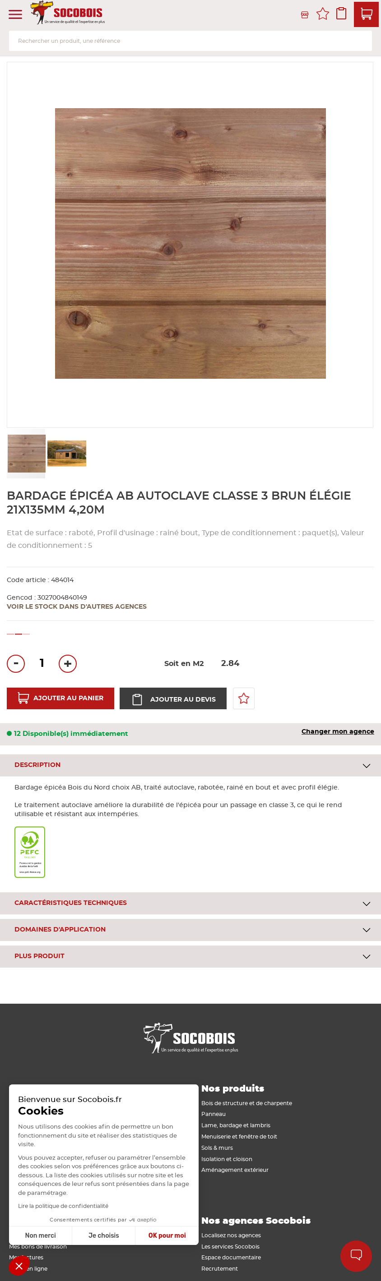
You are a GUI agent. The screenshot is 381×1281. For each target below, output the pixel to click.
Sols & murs (217, 1148)
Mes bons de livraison (38, 1246)
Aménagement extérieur (235, 1170)
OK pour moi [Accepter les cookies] (95, 1236)
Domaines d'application (60, 930)
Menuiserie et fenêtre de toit (239, 1136)
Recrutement (219, 1269)
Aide (356, 1256)
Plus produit (39, 956)
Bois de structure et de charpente (246, 1103)
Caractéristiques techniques (70, 903)
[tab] (190, 765)
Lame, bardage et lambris (235, 1125)
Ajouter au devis (182, 700)
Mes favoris (323, 15)
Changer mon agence (338, 732)
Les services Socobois (230, 1246)
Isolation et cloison (226, 1159)
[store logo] (68, 14)
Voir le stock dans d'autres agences (77, 607)
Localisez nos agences (231, 1235)
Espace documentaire (231, 1257)
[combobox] (190, 41)
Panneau (213, 1114)
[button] (66, 453)
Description (37, 765)
